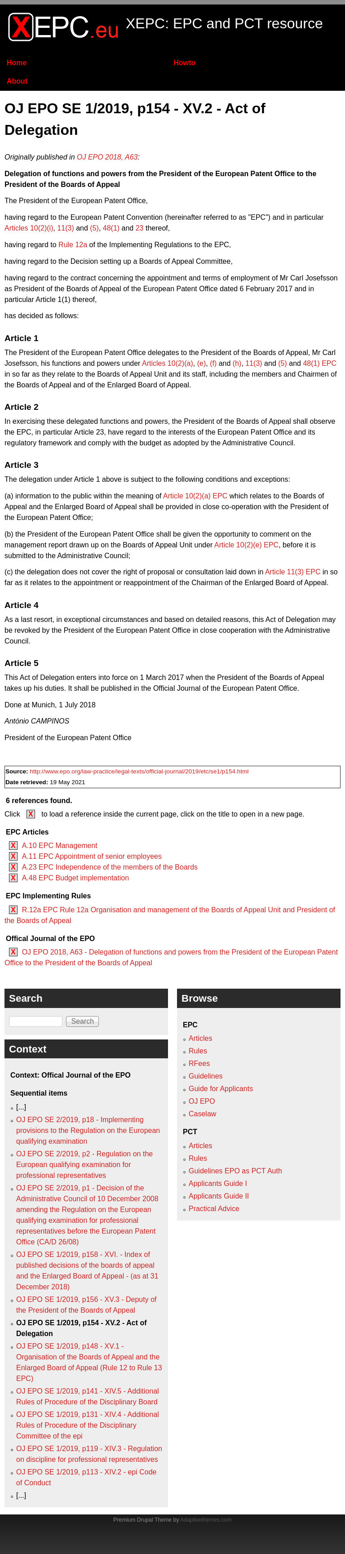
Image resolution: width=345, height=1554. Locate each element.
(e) (201, 363)
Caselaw (202, 1114)
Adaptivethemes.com (205, 1520)
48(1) (111, 228)
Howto (184, 63)
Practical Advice (214, 1208)
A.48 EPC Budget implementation (75, 878)
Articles (200, 1038)
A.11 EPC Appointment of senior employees (92, 856)
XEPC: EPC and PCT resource (224, 23)
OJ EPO (202, 1101)
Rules (198, 1051)
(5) (94, 228)
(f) (213, 363)
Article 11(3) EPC (293, 572)
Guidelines (206, 1076)
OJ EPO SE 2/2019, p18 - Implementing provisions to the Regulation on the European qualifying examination (88, 1130)
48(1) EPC (319, 363)
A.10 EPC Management (59, 845)
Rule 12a (72, 245)
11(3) (65, 228)
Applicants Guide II (219, 1196)
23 (140, 228)
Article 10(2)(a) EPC (195, 496)
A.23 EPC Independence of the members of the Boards (110, 867)
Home (17, 63)
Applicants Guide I (218, 1183)
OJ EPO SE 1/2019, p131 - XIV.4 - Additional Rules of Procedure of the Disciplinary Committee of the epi (87, 1425)
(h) (237, 363)
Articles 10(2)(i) (28, 228)
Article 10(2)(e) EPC (246, 545)
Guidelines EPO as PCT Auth (235, 1171)
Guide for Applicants (221, 1088)
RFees (199, 1063)
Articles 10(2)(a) (167, 363)
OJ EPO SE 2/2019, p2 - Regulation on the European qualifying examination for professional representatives (84, 1164)
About (17, 81)
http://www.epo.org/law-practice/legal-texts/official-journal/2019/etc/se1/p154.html (139, 771)
